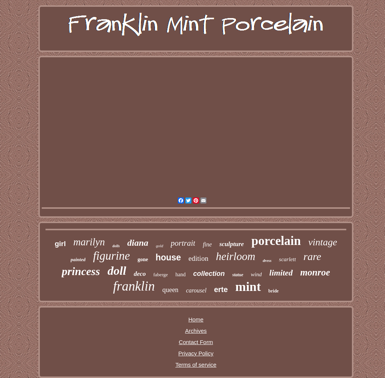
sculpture (231, 244)
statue (237, 274)
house (168, 257)
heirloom (235, 256)
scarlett (287, 259)
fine (207, 244)
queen (170, 290)
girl (60, 244)
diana (137, 243)
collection (209, 273)
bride (273, 291)
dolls (116, 246)
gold (160, 245)
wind (256, 274)
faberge (160, 274)
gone (143, 259)
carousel (196, 290)
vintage (322, 242)
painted (78, 259)
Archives (196, 330)
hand (181, 274)
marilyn (89, 242)
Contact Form (196, 342)
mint (248, 287)
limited (281, 272)
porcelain (276, 241)
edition (198, 258)
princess (81, 271)
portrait (183, 243)
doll (117, 270)
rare (312, 256)
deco (140, 273)
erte (221, 289)
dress (267, 260)
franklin (134, 286)
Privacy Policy (195, 353)
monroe (315, 272)
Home (195, 319)
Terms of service (195, 364)
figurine (111, 255)
